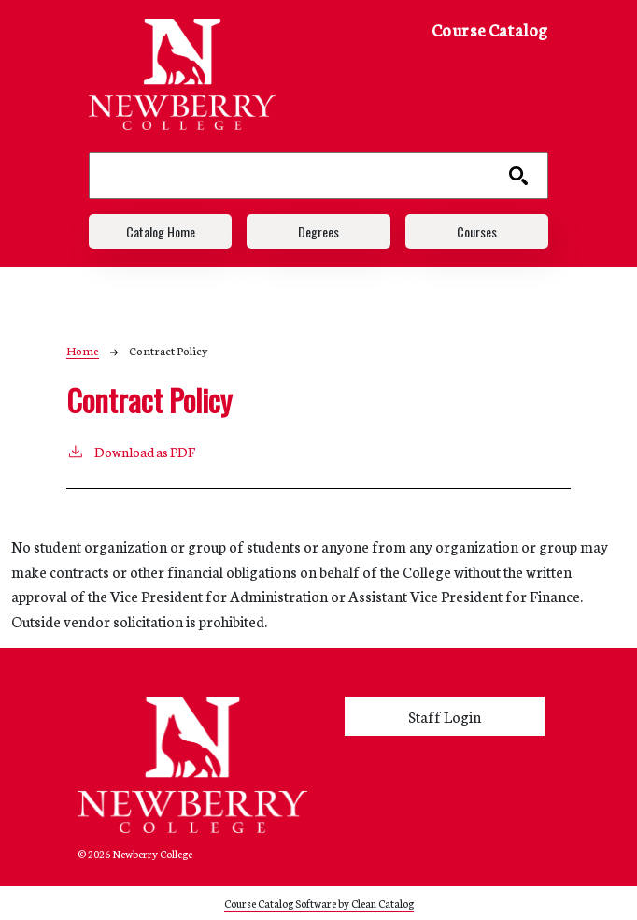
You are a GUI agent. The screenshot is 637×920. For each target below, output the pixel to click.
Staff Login (444, 716)
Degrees (318, 231)
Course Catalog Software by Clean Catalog (319, 903)
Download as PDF (130, 450)
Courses (477, 231)
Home (82, 350)
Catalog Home (160, 231)
